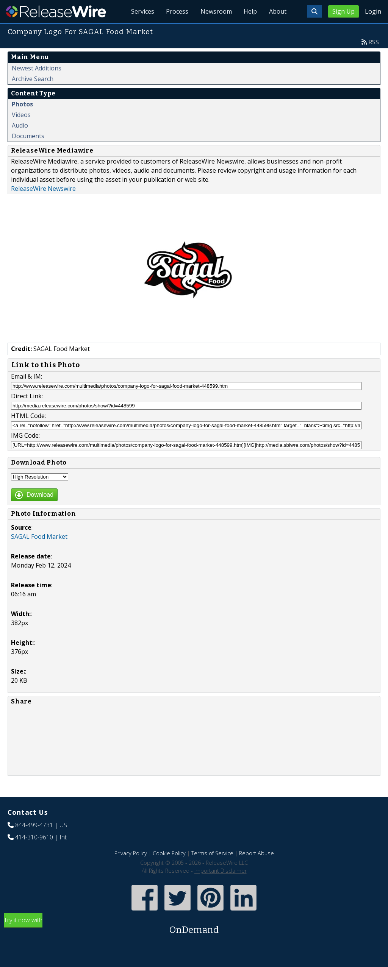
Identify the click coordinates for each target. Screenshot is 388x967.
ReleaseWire (56, 11)
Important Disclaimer (220, 870)
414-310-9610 (34, 837)
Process (176, 11)
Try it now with (194, 926)
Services (141, 11)
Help (250, 11)
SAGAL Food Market (39, 536)
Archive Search (32, 79)
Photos (22, 104)
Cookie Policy (169, 853)
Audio (20, 125)
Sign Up (343, 11)
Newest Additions (36, 68)
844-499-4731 (34, 825)
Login (373, 11)
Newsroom (215, 11)
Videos (21, 115)
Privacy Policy (130, 853)
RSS (373, 42)
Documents (28, 136)
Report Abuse (256, 853)
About (277, 11)
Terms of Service (212, 853)
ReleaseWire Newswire (43, 188)
